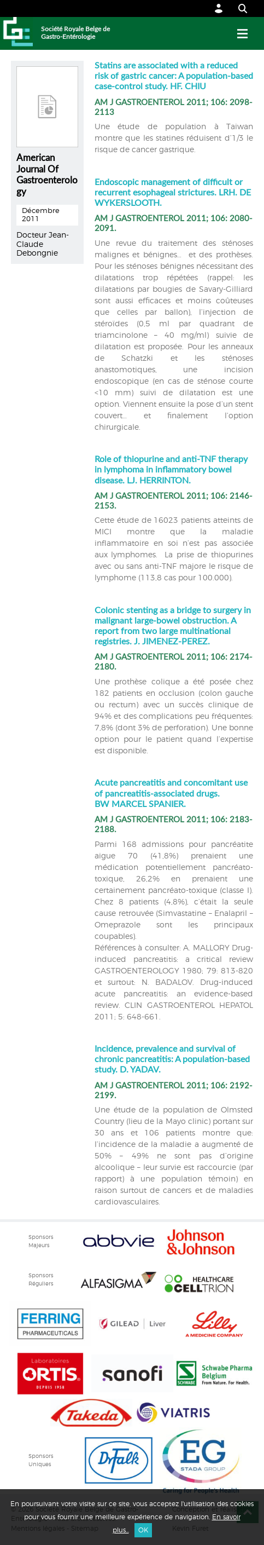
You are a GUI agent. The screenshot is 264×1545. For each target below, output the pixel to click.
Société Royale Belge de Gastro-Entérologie (75, 33)
